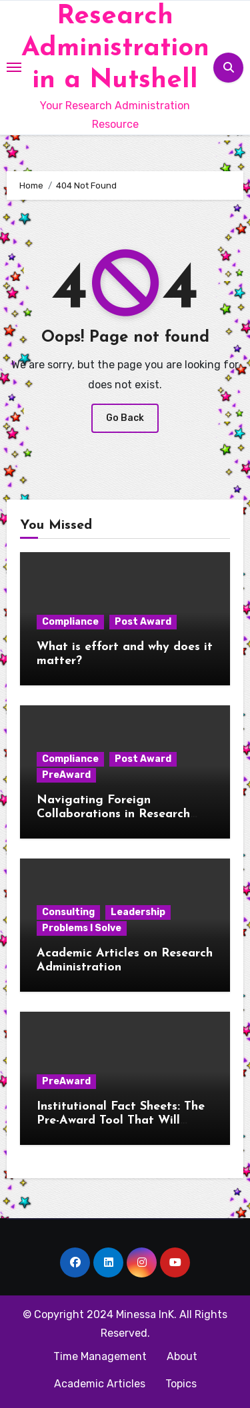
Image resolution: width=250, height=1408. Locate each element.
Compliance (70, 621)
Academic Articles (99, 1383)
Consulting (68, 912)
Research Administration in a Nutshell (115, 48)
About (182, 1356)
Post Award (143, 621)
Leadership (138, 912)
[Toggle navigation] (14, 67)
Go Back (125, 418)
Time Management (100, 1356)
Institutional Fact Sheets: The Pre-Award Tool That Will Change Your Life (121, 1121)
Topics (181, 1383)
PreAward (66, 775)
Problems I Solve (81, 928)
